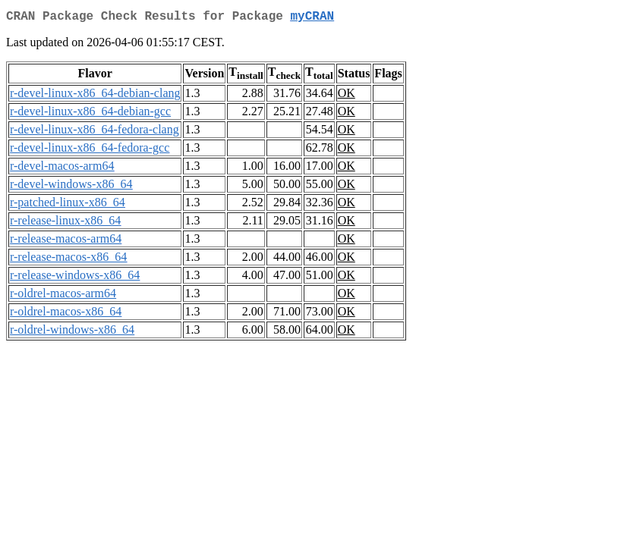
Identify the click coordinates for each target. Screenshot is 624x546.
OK (346, 95)
